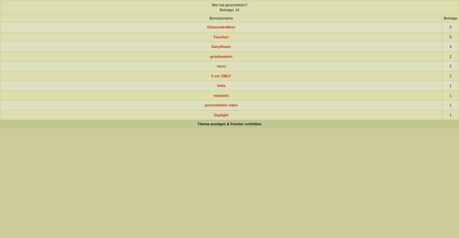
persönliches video (221, 105)
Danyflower (221, 47)
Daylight (221, 115)
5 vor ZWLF (221, 76)
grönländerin (221, 57)
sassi (221, 66)
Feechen (221, 37)
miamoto (221, 96)
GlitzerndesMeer (221, 27)
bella (221, 86)
